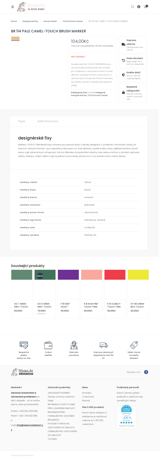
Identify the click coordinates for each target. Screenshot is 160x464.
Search (132, 6)
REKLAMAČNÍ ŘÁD (56, 412)
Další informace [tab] (47, 121)
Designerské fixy (30, 21)
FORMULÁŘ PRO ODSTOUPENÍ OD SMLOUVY (62, 433)
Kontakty (86, 392)
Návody (86, 400)
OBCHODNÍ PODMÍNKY (59, 392)
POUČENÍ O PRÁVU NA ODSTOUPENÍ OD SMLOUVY (61, 425)
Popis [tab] (21, 121)
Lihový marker (50, 21)
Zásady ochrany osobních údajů (61, 398)
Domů (14, 21)
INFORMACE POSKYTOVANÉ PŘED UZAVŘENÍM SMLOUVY (61, 406)
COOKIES (52, 439)
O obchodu (88, 396)
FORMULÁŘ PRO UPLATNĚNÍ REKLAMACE (61, 417)
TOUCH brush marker (73, 21)
